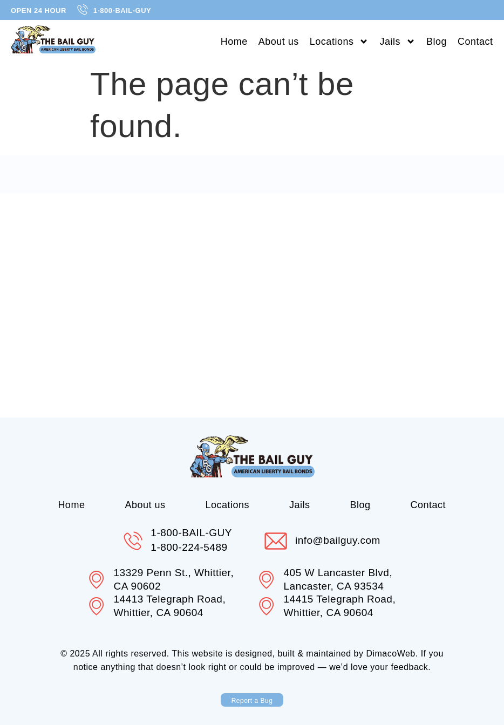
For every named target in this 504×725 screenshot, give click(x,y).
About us (278, 41)
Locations (339, 41)
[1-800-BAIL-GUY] (132, 541)
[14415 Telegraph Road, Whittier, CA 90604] (267, 606)
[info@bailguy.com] (276, 541)
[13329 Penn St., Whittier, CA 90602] (97, 580)
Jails (397, 41)
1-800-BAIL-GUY (191, 532)
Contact (475, 41)
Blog (436, 41)
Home (234, 41)
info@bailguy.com (339, 540)
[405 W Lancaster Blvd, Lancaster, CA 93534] (267, 580)
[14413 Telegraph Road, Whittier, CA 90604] (97, 606)
